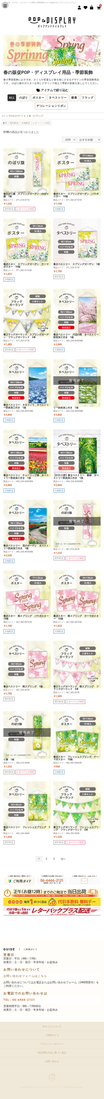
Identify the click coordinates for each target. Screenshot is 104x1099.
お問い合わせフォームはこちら (25, 976)
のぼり (23, 97)
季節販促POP (14, 116)
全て (4, 116)
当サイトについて (52, 1026)
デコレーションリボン (51, 106)
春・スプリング (36, 116)
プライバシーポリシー (52, 1044)
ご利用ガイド (52, 1035)
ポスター (38, 97)
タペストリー (58, 97)
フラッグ (87, 97)
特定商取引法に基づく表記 (52, 1052)
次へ (63, 858)
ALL (12, 97)
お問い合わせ (52, 1061)
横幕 (74, 97)
